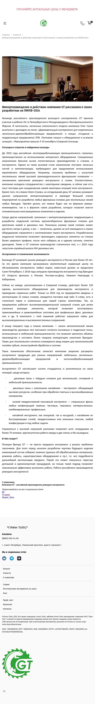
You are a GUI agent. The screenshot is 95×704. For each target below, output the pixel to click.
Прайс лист (8, 600)
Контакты (7, 609)
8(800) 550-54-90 (10, 538)
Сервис (6, 584)
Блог (5, 593)
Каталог (6, 569)
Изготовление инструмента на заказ (19, 589)
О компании (8, 577)
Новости (17, 35)
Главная (6, 35)
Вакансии (7, 604)
